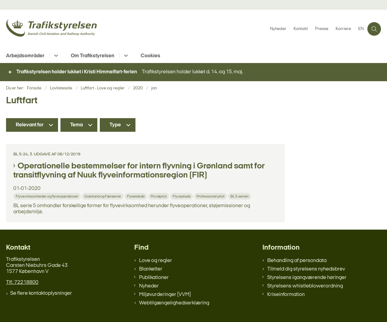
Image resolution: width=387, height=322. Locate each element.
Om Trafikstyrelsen (92, 55)
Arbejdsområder (25, 55)
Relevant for (30, 125)
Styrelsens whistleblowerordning (305, 286)
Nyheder (149, 286)
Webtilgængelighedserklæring (174, 303)
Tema (76, 125)
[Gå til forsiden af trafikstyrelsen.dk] (136, 28)
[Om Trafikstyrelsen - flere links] (125, 55)
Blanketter (150, 269)
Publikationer (154, 277)
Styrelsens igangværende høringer (306, 277)
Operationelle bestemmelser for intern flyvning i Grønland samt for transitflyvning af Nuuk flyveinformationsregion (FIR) (139, 171)
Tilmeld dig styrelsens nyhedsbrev (306, 269)
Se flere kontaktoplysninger (41, 293)
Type (115, 125)
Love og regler (155, 260)
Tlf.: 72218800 (22, 282)
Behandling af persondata (297, 260)
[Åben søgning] (374, 29)
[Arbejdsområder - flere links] (55, 55)
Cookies (150, 55)
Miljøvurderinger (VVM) (165, 294)
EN (361, 29)
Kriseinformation (286, 294)
